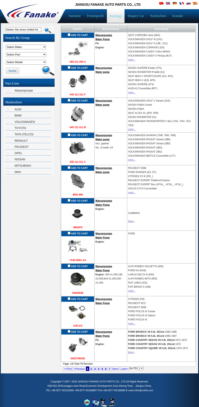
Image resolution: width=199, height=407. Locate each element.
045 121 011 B (78, 127)
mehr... (132, 59)
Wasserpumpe (24, 90)
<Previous (79, 368)
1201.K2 (77, 325)
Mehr (18, 172)
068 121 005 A (78, 61)
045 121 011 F (78, 94)
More (131, 221)
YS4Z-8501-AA (77, 260)
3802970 (78, 227)
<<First (68, 368)
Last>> (124, 368)
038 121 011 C (78, 162)
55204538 (77, 293)
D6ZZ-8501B (78, 358)
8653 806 (78, 194)
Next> (115, 368)
